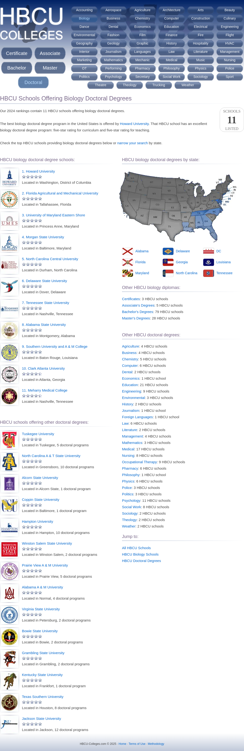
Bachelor (16, 67)
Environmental (84, 35)
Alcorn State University (40, 478)
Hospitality (200, 43)
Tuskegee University (38, 434)
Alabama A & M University (42, 587)
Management (229, 52)
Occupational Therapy (139, 462)
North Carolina (186, 273)
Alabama (141, 251)
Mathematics (113, 60)
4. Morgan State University (43, 237)
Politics (84, 77)
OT (84, 68)
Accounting (84, 10)
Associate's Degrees (138, 305)
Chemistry (142, 18)
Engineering (230, 27)
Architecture (172, 10)
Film (142, 35)
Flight (230, 35)
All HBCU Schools (136, 548)
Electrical (201, 27)
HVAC (229, 43)
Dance (84, 27)
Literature (200, 52)
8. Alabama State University (44, 325)
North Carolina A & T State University (51, 456)
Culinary (230, 18)
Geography (84, 43)
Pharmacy (142, 68)
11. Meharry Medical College (44, 390)
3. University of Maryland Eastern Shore (53, 215)
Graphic (142, 43)
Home (122, 744)
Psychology (113, 77)
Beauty (229, 10)
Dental (113, 27)
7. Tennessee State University (45, 303)
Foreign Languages (137, 417)
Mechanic (142, 60)
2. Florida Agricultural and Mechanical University (60, 193)
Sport (230, 77)
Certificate (16, 53)
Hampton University (37, 521)
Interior (84, 52)
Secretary (142, 77)
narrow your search (132, 143)
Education (171, 27)
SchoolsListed (232, 120)
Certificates (131, 299)
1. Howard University (38, 171)
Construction (200, 18)
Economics (142, 27)
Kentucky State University (42, 675)
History (171, 43)
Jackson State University (41, 718)
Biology (84, 18)
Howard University (134, 124)
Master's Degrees (136, 318)
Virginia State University (41, 609)
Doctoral (33, 82)
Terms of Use (137, 744)
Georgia (182, 262)
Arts (201, 10)
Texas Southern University (42, 697)
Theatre (100, 85)
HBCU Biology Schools (140, 554)
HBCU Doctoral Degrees (141, 561)
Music (200, 60)
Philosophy (171, 68)
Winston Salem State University (47, 543)
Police (229, 68)
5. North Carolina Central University (50, 259)
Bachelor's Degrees (137, 312)
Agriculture (143, 10)
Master (50, 67)
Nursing (229, 60)
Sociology (200, 77)
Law (171, 52)
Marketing (84, 60)
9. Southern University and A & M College (54, 346)
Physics (200, 68)
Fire (200, 35)
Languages (142, 52)
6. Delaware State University (44, 281)
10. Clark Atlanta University (43, 368)
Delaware (183, 251)
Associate (50, 53)
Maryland (142, 273)
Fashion (113, 35)
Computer (171, 18)
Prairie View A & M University (45, 565)
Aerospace (114, 10)
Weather (188, 85)
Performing (113, 68)
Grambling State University (43, 653)
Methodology (156, 744)
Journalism (113, 52)
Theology (130, 85)
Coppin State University (40, 499)
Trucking (158, 85)
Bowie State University (40, 631)
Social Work (171, 77)
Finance (172, 35)
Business (113, 18)
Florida (140, 262)
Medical (171, 60)
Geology (113, 43)
